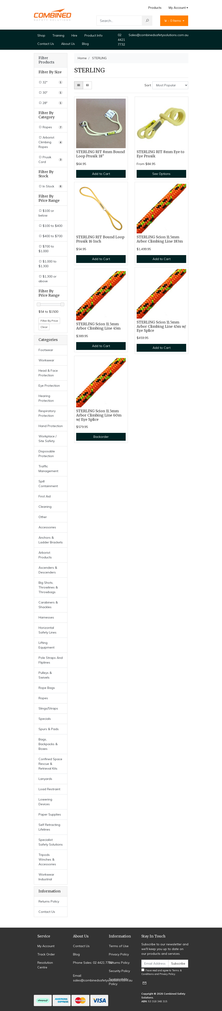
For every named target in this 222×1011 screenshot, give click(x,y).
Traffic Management (48, 468)
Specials (45, 719)
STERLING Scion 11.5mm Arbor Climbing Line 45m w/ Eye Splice (161, 326)
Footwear (46, 350)
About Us (68, 44)
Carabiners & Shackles (48, 604)
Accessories (47, 527)
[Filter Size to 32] (50, 82)
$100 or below (46, 213)
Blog (85, 44)
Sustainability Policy (118, 981)
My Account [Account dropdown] (177, 8)
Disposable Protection (47, 453)
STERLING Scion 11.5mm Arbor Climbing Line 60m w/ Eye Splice (98, 415)
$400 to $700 (50, 236)
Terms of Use (119, 946)
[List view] (87, 85)
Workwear (46, 360)
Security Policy (119, 971)
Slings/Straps (48, 708)
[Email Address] (155, 964)
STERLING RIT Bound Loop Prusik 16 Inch (100, 239)
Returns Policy (49, 901)
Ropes (43, 698)
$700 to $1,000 (46, 248)
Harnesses (46, 617)
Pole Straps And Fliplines (51, 660)
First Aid (45, 496)
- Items (173, 21)
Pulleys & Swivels (45, 675)
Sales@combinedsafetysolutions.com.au (158, 35)
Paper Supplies (50, 814)
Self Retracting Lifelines (49, 827)
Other (43, 517)
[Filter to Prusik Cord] (50, 159)
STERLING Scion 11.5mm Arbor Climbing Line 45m (98, 326)
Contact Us (45, 44)
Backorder (101, 437)
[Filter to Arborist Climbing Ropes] (50, 142)
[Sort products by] (170, 85)
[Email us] (144, 983)
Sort (147, 85)
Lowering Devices (45, 801)
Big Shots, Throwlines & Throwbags (48, 587)
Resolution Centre (45, 965)
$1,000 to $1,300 (47, 263)
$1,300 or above (47, 278)
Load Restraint (49, 789)
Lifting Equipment (46, 645)
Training (58, 35)
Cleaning (45, 507)
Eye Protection (49, 386)
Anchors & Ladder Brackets (51, 540)
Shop (41, 35)
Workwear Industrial (46, 876)
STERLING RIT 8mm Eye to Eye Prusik (160, 154)
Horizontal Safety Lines (47, 630)
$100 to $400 (50, 226)
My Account (45, 946)
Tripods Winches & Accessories (47, 859)
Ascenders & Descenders (48, 570)
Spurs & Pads (49, 729)
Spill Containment (48, 483)
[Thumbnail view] (78, 85)
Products (155, 8)
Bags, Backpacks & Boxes (48, 744)
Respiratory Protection (47, 413)
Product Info (93, 35)
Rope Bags (47, 688)
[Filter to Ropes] (50, 127)
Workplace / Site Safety (47, 438)
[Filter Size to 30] (50, 92)
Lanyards (45, 779)
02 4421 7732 (121, 39)
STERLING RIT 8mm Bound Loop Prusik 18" (100, 154)
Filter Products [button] (46, 60)
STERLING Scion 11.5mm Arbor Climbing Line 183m (160, 239)
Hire (74, 35)
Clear (44, 327)
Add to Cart (101, 174)
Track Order (46, 954)
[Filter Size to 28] (50, 103)
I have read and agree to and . (161, 972)
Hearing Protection (46, 398)
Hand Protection (51, 426)
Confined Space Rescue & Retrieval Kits (50, 763)
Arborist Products (45, 555)
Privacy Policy (119, 954)
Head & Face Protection (48, 373)
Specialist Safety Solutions (51, 842)
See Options (161, 174)
